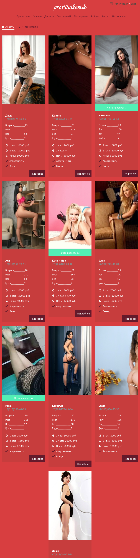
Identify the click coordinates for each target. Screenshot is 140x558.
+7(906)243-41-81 (62, 119)
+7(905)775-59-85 (15, 119)
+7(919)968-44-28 (15, 409)
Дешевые (49, 16)
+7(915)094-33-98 (109, 409)
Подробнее (36, 173)
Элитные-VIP (64, 16)
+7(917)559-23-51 (15, 264)
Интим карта (119, 16)
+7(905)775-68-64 (62, 409)
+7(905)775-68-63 (109, 118)
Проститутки (23, 16)
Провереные (81, 16)
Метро (105, 16)
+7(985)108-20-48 (62, 264)
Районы (95, 16)
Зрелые (37, 16)
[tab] (8, 27)
